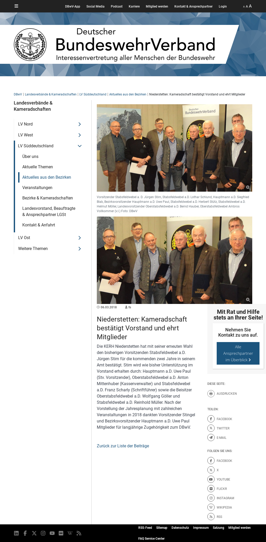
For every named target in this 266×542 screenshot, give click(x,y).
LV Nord (25, 124)
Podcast (116, 6)
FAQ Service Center (151, 538)
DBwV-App (72, 6)
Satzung (218, 528)
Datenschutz (180, 528)
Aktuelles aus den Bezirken (127, 94)
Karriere (134, 6)
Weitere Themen (33, 248)
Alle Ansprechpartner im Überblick (238, 353)
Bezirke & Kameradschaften (47, 198)
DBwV (18, 94)
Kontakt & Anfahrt (38, 225)
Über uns (30, 156)
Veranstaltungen (37, 187)
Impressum (201, 528)
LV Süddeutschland (92, 94)
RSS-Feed (145, 528)
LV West (25, 135)
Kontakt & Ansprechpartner (193, 6)
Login (223, 6)
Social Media (95, 6)
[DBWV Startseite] (126, 44)
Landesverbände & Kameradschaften (51, 94)
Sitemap (161, 528)
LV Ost (24, 237)
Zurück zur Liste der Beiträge (123, 445)
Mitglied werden (157, 6)
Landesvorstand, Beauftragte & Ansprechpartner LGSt (48, 211)
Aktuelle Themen (37, 166)
